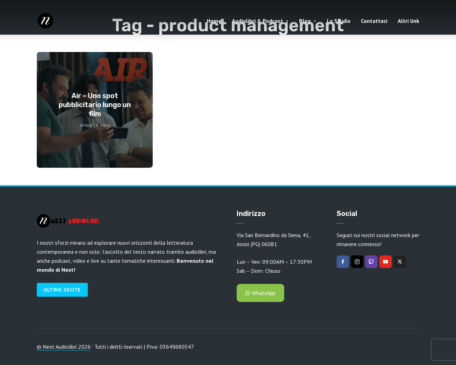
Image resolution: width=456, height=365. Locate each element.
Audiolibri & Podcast (257, 20)
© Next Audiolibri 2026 (64, 346)
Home (214, 20)
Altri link (408, 20)
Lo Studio (339, 20)
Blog (305, 20)
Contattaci (374, 20)
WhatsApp (260, 292)
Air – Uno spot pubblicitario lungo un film (95, 105)
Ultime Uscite (62, 290)
